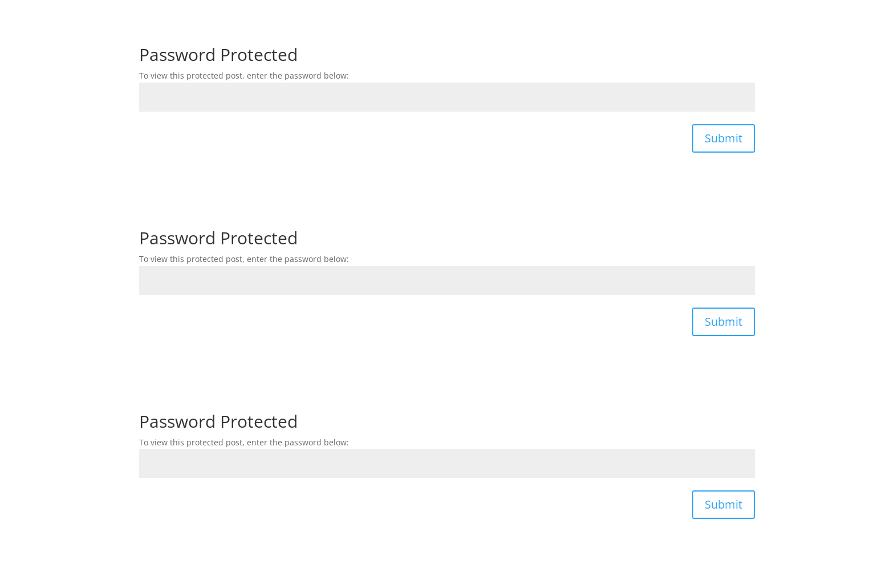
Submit (723, 138)
